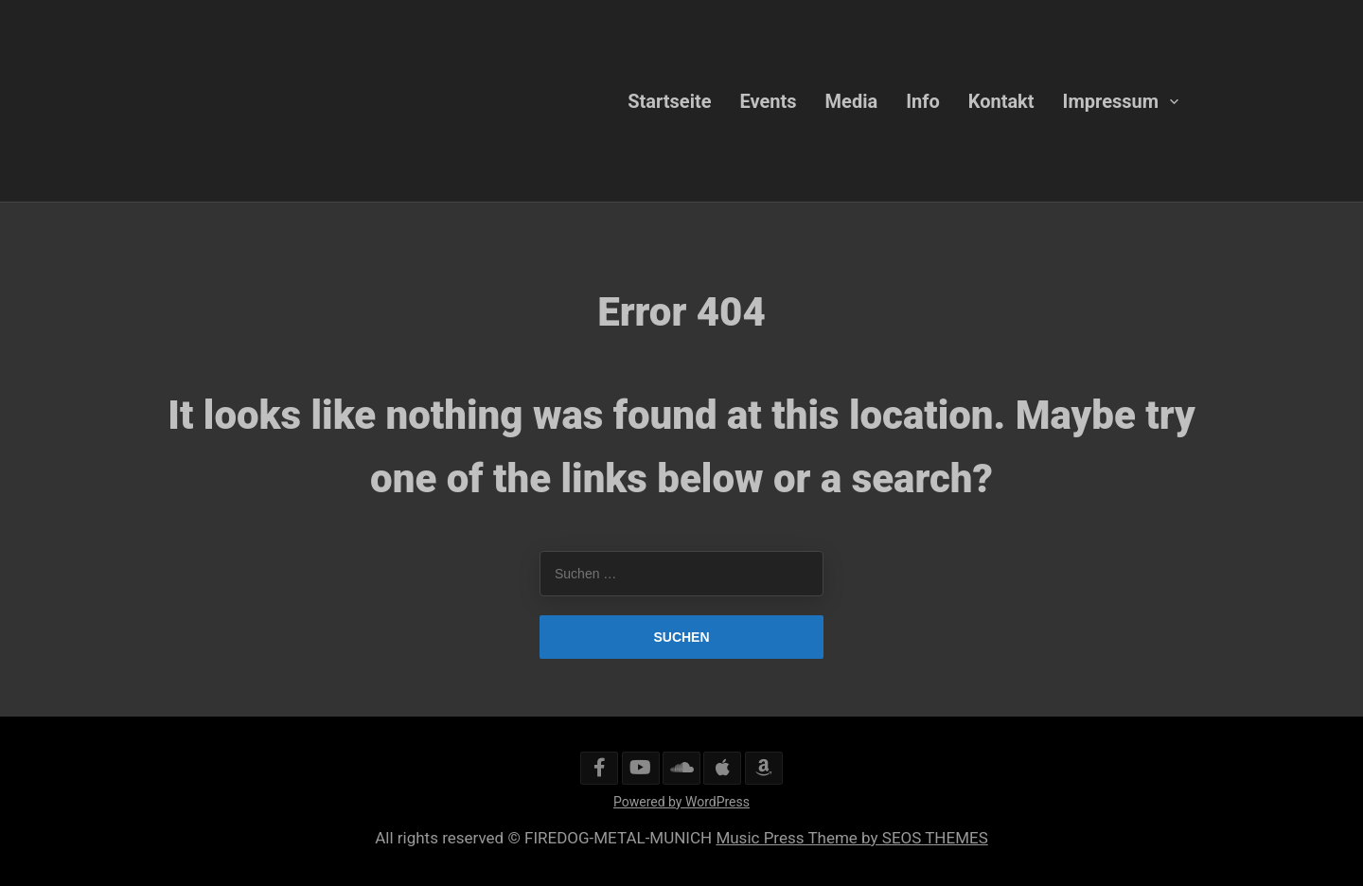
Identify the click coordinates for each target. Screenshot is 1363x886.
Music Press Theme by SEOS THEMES (851, 837)
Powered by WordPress (681, 801)
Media (851, 100)
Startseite (669, 100)
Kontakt (1001, 100)
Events (768, 100)
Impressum (1111, 100)
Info (923, 100)
